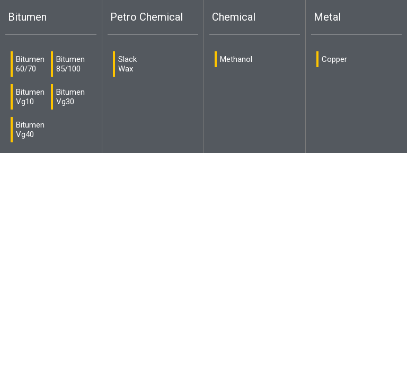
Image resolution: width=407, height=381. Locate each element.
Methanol (236, 59)
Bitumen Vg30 (70, 96)
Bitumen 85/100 (70, 64)
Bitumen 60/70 (30, 64)
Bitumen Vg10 (30, 96)
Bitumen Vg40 (30, 129)
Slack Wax (127, 64)
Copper (334, 59)
